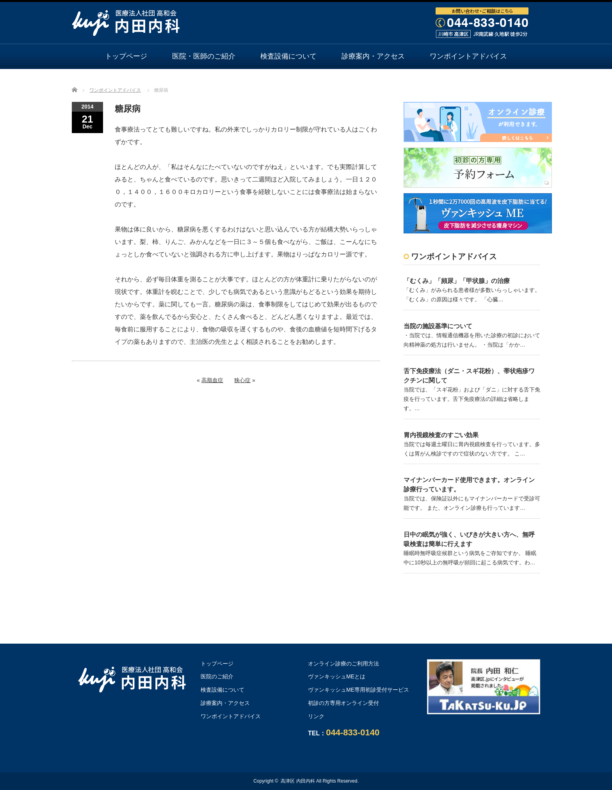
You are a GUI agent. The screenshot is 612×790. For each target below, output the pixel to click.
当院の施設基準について (438, 326)
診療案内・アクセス (373, 56)
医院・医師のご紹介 (203, 56)
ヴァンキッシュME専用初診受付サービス (358, 690)
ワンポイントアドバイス (468, 56)
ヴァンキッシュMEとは (336, 676)
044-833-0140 (352, 732)
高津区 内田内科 (298, 781)
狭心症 (242, 380)
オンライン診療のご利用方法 (306, 81)
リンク (316, 716)
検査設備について (288, 56)
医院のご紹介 (217, 676)
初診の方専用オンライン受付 (343, 703)
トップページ (126, 56)
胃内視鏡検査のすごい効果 (441, 435)
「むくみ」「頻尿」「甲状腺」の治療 (457, 281)
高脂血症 (212, 380)
